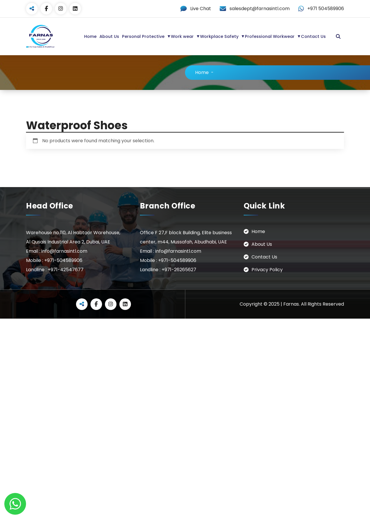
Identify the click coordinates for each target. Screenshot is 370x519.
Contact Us (313, 36)
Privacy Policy (267, 269)
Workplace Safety (219, 36)
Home (90, 36)
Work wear (182, 36)
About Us (109, 36)
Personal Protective (143, 36)
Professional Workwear (270, 36)
